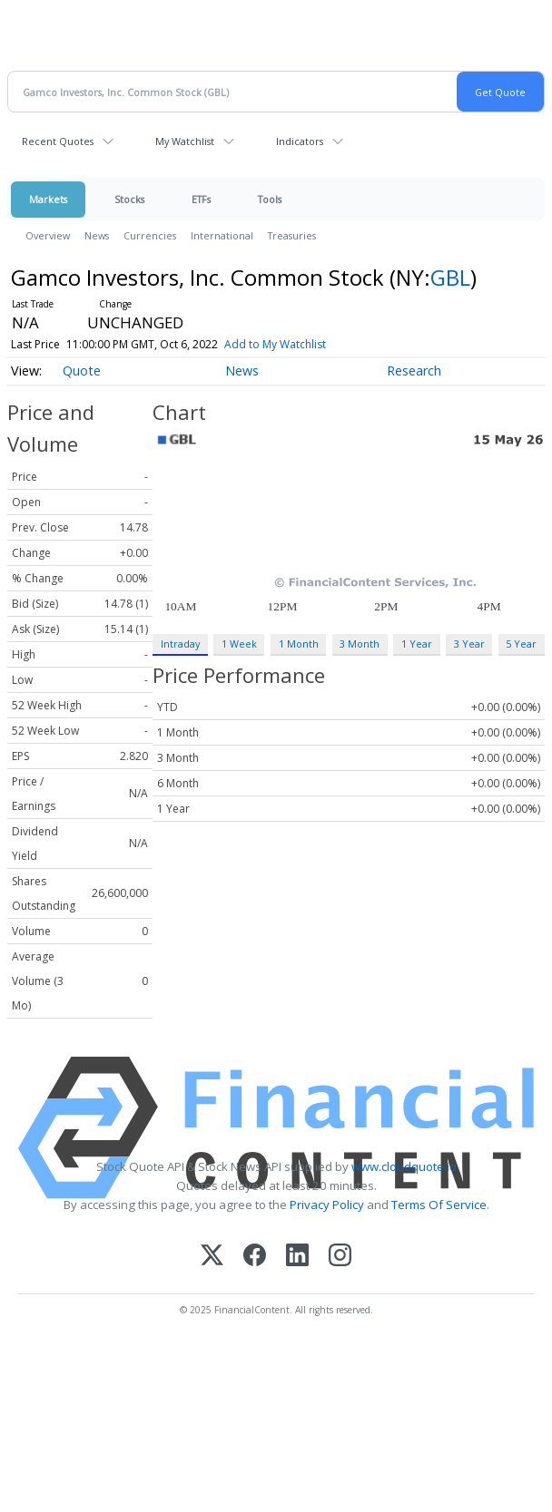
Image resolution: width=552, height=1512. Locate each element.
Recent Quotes (58, 141)
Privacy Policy (327, 1204)
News (96, 235)
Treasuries (292, 235)
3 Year (469, 643)
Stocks (129, 199)
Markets (48, 199)
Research (414, 370)
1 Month (299, 643)
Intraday (180, 643)
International (222, 235)
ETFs (201, 199)
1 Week (239, 643)
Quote (82, 370)
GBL (450, 277)
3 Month (360, 643)
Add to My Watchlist (275, 344)
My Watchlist (184, 141)
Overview (47, 235)
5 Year (521, 643)
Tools (269, 199)
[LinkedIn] (297, 1256)
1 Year (416, 643)
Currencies (149, 235)
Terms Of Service (439, 1204)
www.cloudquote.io (404, 1166)
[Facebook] (254, 1256)
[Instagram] (340, 1256)
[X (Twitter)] (212, 1256)
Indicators (299, 141)
